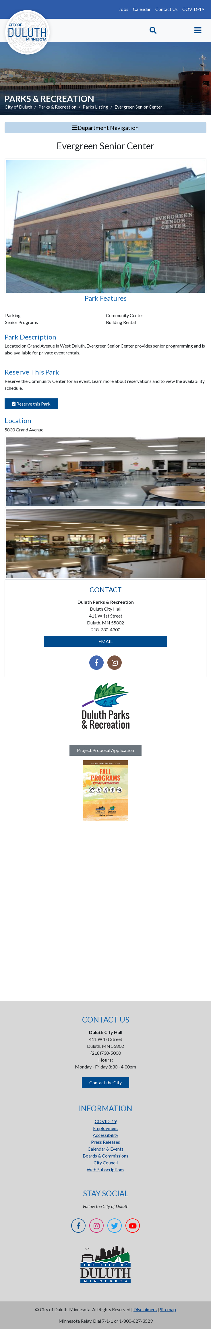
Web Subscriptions (105, 1169)
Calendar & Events (105, 1148)
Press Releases (105, 1142)
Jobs (123, 9)
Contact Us (166, 9)
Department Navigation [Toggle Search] (105, 127)
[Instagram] (96, 1226)
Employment (105, 1128)
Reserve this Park (31, 403)
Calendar (142, 9)
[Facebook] (78, 1226)
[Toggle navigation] (198, 30)
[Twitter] (114, 1226)
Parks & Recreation (57, 106)
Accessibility (105, 1135)
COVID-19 (193, 9)
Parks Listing (95, 106)
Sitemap (168, 1309)
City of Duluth (18, 106)
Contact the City (105, 1082)
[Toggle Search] (153, 30)
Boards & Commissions (105, 1155)
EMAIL (105, 641)
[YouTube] (132, 1226)
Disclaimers (145, 1309)
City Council (106, 1162)
